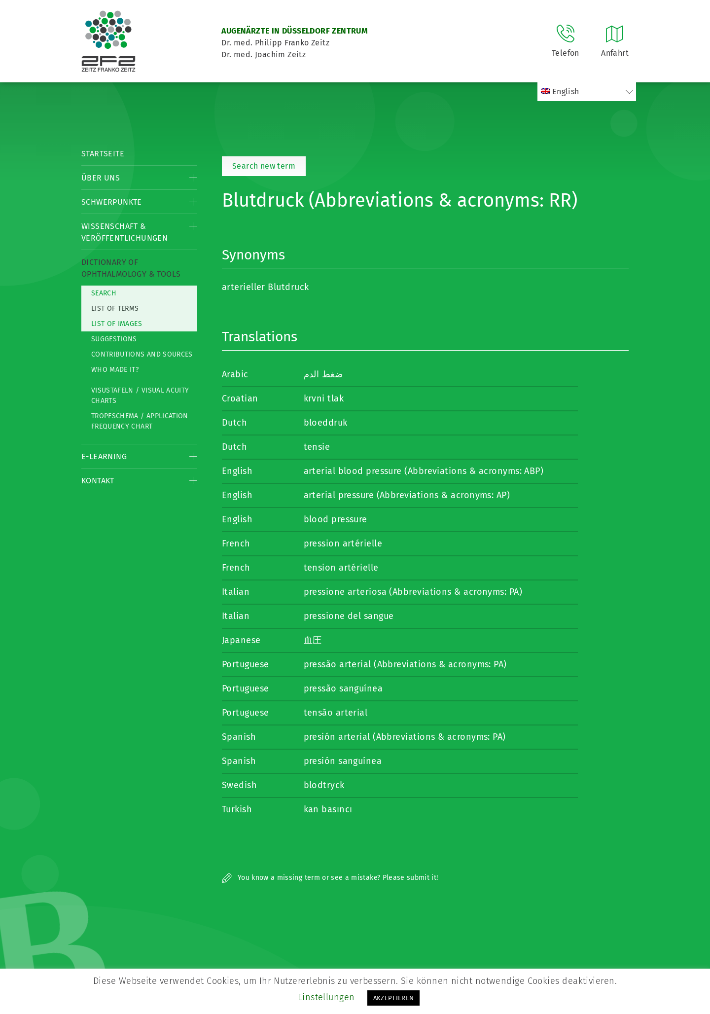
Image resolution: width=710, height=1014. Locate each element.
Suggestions (114, 339)
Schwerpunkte (111, 202)
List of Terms (115, 308)
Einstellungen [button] (326, 997)
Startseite (102, 153)
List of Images (116, 324)
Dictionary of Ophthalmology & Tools (130, 268)
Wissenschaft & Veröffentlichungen (124, 232)
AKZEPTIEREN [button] (393, 998)
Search (103, 293)
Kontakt (97, 480)
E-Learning (104, 456)
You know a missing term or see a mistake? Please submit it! (330, 877)
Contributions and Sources (142, 354)
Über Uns (100, 177)
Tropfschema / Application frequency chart (139, 421)
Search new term (263, 166)
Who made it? (115, 369)
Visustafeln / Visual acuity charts (140, 395)
